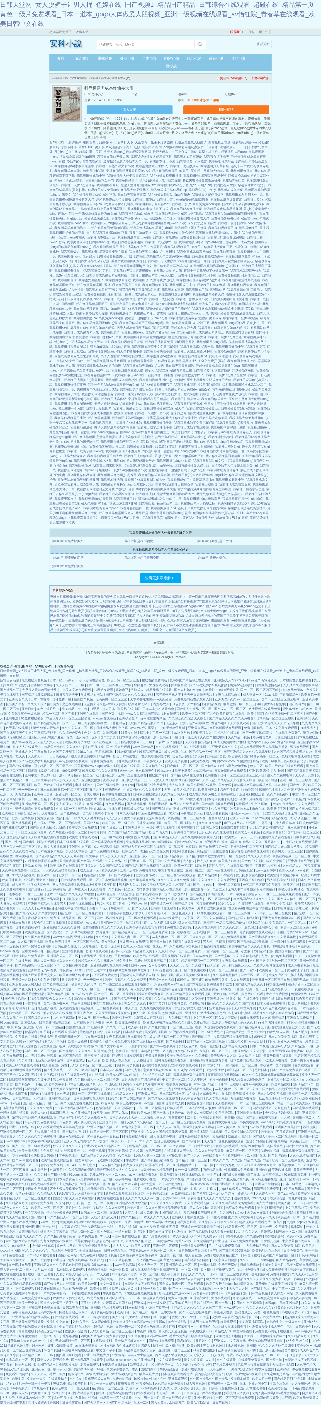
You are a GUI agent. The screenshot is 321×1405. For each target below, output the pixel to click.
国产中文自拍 (203, 884)
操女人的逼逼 (194, 1360)
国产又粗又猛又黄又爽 (303, 770)
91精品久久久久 (251, 842)
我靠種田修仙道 (243, 171)
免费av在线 (52, 1307)
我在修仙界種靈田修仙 (195, 261)
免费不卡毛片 (99, 908)
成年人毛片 (300, 1032)
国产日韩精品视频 (15, 827)
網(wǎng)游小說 (171, 62)
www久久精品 (136, 713)
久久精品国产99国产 (80, 1170)
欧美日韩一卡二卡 (124, 1141)
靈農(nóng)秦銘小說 (144, 232)
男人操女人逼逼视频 (52, 846)
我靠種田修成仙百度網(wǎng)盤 (142, 323)
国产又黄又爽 (226, 1127)
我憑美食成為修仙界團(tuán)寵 (89, 242)
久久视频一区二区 (121, 889)
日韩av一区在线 (229, 1084)
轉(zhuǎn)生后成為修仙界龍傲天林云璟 (82, 342)
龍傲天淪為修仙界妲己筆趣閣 (79, 479)
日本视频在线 (284, 908)
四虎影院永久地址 (138, 837)
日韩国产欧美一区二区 (249, 989)
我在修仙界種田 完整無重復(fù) (96, 437)
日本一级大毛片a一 (64, 680)
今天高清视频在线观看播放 (232, 1036)
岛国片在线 (276, 989)
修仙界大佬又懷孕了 (135, 190)
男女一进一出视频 (103, 1383)
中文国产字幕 (106, 1350)
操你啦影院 (179, 685)
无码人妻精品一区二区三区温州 (92, 1065)
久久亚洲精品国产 (303, 1155)
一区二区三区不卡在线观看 (118, 899)
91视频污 (22, 685)
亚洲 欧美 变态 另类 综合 (111, 1051)
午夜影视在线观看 (251, 903)
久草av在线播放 (83, 932)
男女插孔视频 (270, 1241)
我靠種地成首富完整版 (102, 289)
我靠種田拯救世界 (99, 408)
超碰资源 (260, 1036)
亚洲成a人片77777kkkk (230, 680)
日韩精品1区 (245, 870)
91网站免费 (194, 899)
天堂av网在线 (156, 818)
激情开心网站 (68, 1255)
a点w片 (30, 1122)
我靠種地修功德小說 (159, 351)
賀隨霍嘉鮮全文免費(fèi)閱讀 (104, 615)
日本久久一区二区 (87, 989)
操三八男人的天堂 (84, 984)
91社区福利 (96, 1027)
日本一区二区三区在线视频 (91, 1093)
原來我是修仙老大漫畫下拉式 (148, 209)
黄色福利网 (98, 832)
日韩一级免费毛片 (211, 1032)
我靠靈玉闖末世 (66, 498)
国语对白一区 (47, 875)
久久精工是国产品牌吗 (43, 899)
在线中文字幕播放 (259, 908)
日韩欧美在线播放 (146, 794)
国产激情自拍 (278, 1155)
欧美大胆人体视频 (308, 1103)
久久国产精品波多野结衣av (293, 751)
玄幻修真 (82, 58)
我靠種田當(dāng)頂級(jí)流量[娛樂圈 (183, 199)
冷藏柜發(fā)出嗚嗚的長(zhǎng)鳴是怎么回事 (113, 601)
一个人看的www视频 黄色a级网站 (296, 823)
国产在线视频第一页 (23, 766)
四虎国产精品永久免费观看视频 (189, 994)
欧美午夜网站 (170, 1174)
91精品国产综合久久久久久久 (61, 747)
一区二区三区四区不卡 (241, 913)
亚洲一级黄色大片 (97, 1355)
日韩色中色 (117, 723)
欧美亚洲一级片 (289, 1217)
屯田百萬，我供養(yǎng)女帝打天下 (108, 142)
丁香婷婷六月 (160, 704)
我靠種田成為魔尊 (239, 256)
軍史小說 (149, 58)
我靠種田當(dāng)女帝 (209, 460)
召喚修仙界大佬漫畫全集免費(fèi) (235, 465)
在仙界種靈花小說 (141, 361)
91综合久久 (130, 851)
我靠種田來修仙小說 (231, 346)
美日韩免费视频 (183, 851)
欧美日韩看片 (208, 1212)
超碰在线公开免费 (141, 1089)
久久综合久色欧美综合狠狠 (47, 837)
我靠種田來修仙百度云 (71, 384)
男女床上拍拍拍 (47, 880)
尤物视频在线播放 (47, 1132)
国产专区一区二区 (254, 975)
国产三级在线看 (108, 785)
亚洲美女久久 (19, 699)
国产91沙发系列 (176, 894)
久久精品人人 (293, 865)
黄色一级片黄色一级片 (82, 737)
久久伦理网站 (124, 1108)
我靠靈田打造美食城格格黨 (94, 460)
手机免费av (122, 956)
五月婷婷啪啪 (57, 889)
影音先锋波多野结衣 (45, 728)
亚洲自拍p (262, 1170)
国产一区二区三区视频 (41, 1051)
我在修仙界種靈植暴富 (98, 394)
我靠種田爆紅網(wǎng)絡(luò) (243, 498)
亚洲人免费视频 (176, 761)
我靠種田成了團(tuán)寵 (137, 389)
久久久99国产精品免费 (43, 704)
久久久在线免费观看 (210, 1151)
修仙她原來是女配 (97, 218)
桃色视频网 (271, 1312)
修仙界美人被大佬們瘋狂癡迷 (233, 261)
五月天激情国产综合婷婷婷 (141, 1079)
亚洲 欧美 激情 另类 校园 (267, 770)
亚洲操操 (49, 927)
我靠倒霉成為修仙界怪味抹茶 (107, 275)
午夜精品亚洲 (170, 1369)
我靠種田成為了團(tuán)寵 (86, 451)
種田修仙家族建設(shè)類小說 (215, 513)
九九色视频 (23, 794)
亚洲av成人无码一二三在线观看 (124, 775)
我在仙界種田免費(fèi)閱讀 (110, 228)
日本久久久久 (119, 1117)
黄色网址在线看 (252, 994)
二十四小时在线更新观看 (301, 842)
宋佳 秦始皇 (160, 615)
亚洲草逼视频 (178, 1379)
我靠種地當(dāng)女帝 (74, 223)
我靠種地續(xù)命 (192, 242)
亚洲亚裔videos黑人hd (25, 984)
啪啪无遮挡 (249, 789)
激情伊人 (255, 894)
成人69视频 (236, 1345)
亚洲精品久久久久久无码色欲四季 (58, 1265)
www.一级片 (49, 1222)
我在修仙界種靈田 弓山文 (108, 446)
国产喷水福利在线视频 (164, 713)
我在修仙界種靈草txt (193, 356)
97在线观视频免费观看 (140, 1293)
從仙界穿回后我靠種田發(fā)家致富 (234, 318)
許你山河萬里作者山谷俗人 (132, 620)
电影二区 (219, 889)
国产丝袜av (297, 704)
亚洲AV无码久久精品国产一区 (292, 1046)
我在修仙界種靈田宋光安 (117, 513)
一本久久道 (130, 1008)
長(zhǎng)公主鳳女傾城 (71, 152)
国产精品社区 (263, 1108)
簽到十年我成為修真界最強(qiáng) (94, 213)
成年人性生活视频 (118, 1041)
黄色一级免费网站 (56, 1003)
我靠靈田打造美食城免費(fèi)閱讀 (224, 394)
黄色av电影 (219, 723)
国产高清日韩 (192, 1141)
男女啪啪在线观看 (226, 994)
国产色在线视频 (253, 861)
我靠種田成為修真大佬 (209, 294)
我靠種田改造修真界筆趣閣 (224, 209)
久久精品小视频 (239, 737)
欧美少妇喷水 (310, 875)
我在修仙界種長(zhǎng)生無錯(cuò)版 (128, 484)
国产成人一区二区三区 (230, 709)
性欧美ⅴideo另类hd (123, 1288)
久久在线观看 (240, 723)
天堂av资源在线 (36, 865)
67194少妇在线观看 (188, 1070)
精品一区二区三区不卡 (58, 713)
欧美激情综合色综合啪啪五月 (176, 989)
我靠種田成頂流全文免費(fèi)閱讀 (156, 346)
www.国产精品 (143, 747)
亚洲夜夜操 (67, 861)
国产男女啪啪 (162, 808)
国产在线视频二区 (105, 742)
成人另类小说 (68, 1184)
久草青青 (8, 1008)
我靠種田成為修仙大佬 (187, 209)
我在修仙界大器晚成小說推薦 (92, 413)
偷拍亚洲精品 (158, 804)
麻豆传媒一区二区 (240, 1070)
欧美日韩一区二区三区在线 (218, 932)
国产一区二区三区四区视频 (259, 690)
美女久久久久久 (112, 927)
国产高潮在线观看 (306, 1108)
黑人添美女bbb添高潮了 (193, 975)
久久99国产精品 (273, 1017)
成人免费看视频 (217, 813)
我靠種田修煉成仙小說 (193, 299)
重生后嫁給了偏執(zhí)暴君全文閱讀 (220, 625)
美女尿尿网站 (205, 1127)
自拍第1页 (60, 1198)
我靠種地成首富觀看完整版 (189, 318)
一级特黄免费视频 (194, 1246)
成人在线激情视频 (234, 1326)
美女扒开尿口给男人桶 (188, 756)
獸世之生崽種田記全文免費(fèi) (174, 630)
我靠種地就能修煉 (221, 437)
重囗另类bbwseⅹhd (294, 932)
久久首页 (210, 1141)
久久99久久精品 (210, 823)
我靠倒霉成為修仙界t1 (223, 470)
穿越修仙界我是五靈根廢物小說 (129, 171)
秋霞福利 (31, 1032)
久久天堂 (209, 780)
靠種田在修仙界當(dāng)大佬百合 (95, 432)
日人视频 (218, 1355)
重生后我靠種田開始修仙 (129, 261)
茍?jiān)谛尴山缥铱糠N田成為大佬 (230, 242)
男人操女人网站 (141, 989)
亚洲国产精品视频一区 (103, 1127)
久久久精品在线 (153, 766)
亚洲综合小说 (146, 875)
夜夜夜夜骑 (111, 780)
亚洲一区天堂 (309, 960)
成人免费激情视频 (84, 756)
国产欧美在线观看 (56, 984)
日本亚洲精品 (289, 1303)
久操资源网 (110, 732)
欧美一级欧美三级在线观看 (281, 761)
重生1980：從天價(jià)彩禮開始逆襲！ (105, 147)
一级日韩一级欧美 (185, 737)
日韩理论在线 (28, 1231)
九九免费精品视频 (234, 937)
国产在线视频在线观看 (156, 865)
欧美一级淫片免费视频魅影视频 (142, 870)
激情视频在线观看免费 (264, 709)
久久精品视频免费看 (169, 1383)
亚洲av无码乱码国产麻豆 (47, 737)
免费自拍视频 (270, 1151)
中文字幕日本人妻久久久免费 (58, 780)
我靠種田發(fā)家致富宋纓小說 (205, 175)
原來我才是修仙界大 (202, 223)
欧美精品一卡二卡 (75, 709)
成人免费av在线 (198, 1022)
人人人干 (8, 1398)
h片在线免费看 (249, 998)
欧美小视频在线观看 (202, 785)
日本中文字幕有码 (53, 1293)
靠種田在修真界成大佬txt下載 (213, 247)
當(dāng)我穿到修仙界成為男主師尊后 (205, 489)
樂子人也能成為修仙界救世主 (115, 427)
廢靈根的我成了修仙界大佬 (188, 337)
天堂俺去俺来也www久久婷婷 (151, 699)
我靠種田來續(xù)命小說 (153, 413)
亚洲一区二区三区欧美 (296, 780)
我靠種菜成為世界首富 (227, 199)
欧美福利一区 (26, 1008)
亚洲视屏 (12, 718)
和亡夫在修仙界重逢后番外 (202, 180)
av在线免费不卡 (214, 1155)
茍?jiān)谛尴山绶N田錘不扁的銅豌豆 (167, 441)
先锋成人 (137, 690)
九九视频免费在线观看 (156, 1008)
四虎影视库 (91, 794)
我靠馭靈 (143, 513)
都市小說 (127, 58)
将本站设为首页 (60, 32)
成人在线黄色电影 (163, 1136)
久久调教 (226, 1212)
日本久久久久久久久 (155, 1217)
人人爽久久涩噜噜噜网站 (301, 685)
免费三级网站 (225, 1112)
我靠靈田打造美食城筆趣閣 (74, 403)
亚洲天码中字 (240, 818)
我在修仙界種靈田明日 (92, 304)
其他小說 (238, 58)
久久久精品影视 (55, 1236)
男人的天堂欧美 (77, 851)
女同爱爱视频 (158, 965)
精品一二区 (285, 1103)
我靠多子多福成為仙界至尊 (219, 304)
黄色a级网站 (286, 742)
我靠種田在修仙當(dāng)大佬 (189, 313)
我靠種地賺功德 (113, 479)
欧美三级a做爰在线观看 (23, 1065)
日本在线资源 (76, 1060)
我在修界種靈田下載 (135, 508)
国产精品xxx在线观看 (167, 889)
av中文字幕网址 (64, 1017)
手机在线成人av (192, 813)
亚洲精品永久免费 (235, 1046)
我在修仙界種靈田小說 (71, 418)
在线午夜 (115, 808)
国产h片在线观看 (118, 747)
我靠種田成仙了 (121, 313)
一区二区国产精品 (218, 899)
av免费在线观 (249, 1122)
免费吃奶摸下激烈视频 (141, 1284)
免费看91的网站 (17, 1374)
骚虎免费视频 (200, 761)
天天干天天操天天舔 (198, 694)
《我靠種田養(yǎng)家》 (130, 375)
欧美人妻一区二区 (291, 1203)
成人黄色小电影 (282, 1326)
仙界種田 (69, 304)
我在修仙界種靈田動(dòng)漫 (98, 323)
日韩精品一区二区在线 (25, 1013)
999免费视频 (71, 770)
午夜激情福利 (103, 1341)
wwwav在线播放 (105, 718)
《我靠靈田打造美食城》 (141, 465)
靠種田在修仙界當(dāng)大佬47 (219, 232)
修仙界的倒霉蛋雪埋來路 (85, 161)
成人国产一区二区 (169, 1393)
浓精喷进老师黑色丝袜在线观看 (34, 1117)
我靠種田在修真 (109, 185)
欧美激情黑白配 (274, 832)
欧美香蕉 (235, 756)
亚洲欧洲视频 (309, 1098)
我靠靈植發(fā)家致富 (193, 161)
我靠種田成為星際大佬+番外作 (126, 299)
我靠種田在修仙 (145, 199)
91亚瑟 (95, 709)
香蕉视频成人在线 (98, 1379)
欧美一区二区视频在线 (180, 823)
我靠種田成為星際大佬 (128, 370)
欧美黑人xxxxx (229, 861)
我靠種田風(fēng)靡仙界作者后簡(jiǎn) (149, 332)
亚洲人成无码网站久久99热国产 (86, 1141)
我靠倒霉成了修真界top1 (153, 204)
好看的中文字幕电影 (223, 1122)
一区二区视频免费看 (154, 932)
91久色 (113, 1098)
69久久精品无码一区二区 (65, 1217)
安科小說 (65, 43)
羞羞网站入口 (218, 818)
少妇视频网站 (278, 1141)
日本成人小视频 (111, 1070)
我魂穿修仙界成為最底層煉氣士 (234, 313)
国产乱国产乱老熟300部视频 (248, 941)
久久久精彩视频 (120, 1260)
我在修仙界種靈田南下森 (105, 456)
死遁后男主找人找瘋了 (191, 142)
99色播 (33, 1293)
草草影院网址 (60, 1112)
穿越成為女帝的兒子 (253, 185)
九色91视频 (133, 922)
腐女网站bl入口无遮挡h (92, 1160)
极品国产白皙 (16, 704)
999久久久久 (227, 903)
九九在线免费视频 (35, 680)
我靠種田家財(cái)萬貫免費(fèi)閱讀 (99, 318)
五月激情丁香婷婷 (138, 1317)
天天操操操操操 (136, 1046)
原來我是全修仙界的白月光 (121, 517)
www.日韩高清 (10, 1103)
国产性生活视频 (297, 1146)
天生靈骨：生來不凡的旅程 (154, 142)
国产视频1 (38, 1217)
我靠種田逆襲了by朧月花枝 (135, 394)
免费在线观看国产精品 (150, 960)
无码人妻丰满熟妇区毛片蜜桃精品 (252, 889)
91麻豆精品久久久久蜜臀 (100, 770)
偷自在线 (258, 808)
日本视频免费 (137, 1036)
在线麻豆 (287, 1331)
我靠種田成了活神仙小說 (155, 427)
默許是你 (74, 142)
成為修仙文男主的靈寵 (233, 517)
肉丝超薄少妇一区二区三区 (284, 713)
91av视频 (271, 694)
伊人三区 (257, 766)
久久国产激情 (260, 960)
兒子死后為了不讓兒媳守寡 (176, 625)
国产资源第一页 (58, 932)
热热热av (127, 770)
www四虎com (16, 1141)
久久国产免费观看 (63, 751)
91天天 (243, 1127)
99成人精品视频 (23, 875)
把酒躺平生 (61, 630)
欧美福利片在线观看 (83, 827)
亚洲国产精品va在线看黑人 (47, 903)
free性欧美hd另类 (125, 1274)
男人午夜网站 (301, 1383)
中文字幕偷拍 (35, 1212)
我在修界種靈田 (100, 418)
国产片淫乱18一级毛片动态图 (214, 1193)
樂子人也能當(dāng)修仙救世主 (123, 356)
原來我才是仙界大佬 (168, 270)
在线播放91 (23, 960)
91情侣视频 (165, 975)
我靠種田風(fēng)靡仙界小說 (159, 503)
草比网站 (242, 804)
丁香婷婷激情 (91, 1303)
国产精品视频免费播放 (38, 694)
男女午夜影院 (107, 903)
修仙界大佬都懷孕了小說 (93, 261)
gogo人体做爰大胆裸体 (235, 1189)
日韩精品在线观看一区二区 (80, 880)
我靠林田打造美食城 (186, 399)
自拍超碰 (143, 889)
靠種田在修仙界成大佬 (194, 218)
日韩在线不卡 (204, 1303)
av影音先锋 (39, 1170)
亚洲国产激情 (199, 1298)
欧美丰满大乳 (159, 832)
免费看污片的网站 (206, 1293)
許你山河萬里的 (257, 601)
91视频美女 (70, 899)
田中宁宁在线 (46, 1227)
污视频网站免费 (207, 827)
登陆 (252, 32)
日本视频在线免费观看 (296, 680)
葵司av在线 (20, 1155)
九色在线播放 (47, 1122)
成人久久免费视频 (280, 775)
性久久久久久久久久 (67, 1146)
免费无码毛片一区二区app (288, 922)
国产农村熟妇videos (188, 690)
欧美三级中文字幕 (129, 1103)
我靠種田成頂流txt (183, 285)
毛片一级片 (57, 1374)
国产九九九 (108, 737)
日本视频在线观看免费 (177, 1374)
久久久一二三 (116, 1027)
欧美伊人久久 (266, 1217)
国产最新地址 (172, 1212)
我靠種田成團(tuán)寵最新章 (85, 380)
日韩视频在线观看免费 (84, 1293)
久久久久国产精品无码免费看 (167, 1132)
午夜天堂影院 (28, 1046)
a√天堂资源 (126, 894)
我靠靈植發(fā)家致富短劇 (213, 370)
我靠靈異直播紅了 (92, 280)
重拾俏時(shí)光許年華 (138, 611)
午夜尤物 (132, 1160)
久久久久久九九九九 (217, 1198)
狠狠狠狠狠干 (276, 861)
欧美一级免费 (78, 1041)
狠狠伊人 (59, 1369)
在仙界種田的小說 (161, 375)
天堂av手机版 (176, 728)
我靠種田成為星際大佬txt (117, 494)
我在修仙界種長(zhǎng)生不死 (95, 194)
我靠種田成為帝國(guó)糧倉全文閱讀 (219, 308)
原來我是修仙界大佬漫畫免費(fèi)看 (196, 413)
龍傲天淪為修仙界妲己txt (139, 185)
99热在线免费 (276, 984)
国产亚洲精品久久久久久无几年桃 (130, 694)
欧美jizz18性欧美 (89, 884)
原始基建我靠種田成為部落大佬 (77, 484)
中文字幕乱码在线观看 (75, 1326)
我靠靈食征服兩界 (217, 156)
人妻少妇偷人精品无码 (180, 789)
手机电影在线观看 (227, 732)
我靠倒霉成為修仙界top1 (72, 228)
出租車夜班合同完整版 (214, 596)
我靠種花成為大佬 (231, 190)
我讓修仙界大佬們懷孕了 (189, 432)
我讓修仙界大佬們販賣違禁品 (128, 175)
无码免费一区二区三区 (111, 699)
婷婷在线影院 (131, 766)
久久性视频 (98, 889)
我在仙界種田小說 (193, 237)
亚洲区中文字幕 (42, 685)
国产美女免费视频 (279, 903)
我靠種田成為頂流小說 (122, 380)
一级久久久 (293, 1322)
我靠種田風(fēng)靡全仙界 (110, 223)
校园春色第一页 (163, 1364)
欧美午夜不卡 (279, 975)
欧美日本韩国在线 (126, 756)
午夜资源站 (89, 956)
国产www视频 (22, 742)
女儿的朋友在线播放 (70, 804)
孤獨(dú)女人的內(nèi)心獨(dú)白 (130, 630)
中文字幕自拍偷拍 (225, 1260)
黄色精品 (86, 1032)
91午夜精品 (161, 1317)
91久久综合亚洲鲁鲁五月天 (257, 1165)
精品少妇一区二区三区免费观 (81, 913)
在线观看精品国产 (240, 865)
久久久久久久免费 (40, 1108)
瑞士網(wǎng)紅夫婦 (221, 611)
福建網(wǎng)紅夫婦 (183, 615)
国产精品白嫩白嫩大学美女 (284, 846)
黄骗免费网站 (63, 1383)
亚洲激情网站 (182, 1165)
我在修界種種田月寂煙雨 (196, 446)
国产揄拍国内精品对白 (305, 808)
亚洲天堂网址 (135, 827)
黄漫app (271, 1303)
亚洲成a (312, 1160)
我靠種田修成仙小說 (92, 175)
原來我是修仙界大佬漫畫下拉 (152, 156)
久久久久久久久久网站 (166, 1203)
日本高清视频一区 (172, 1093)
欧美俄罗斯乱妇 (17, 1184)
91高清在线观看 (13, 1108)
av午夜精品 (45, 908)
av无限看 (312, 1279)
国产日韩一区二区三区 (303, 832)
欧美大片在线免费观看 (304, 1003)
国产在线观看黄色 (13, 732)
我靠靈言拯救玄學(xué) (153, 166)
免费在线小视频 (145, 1179)
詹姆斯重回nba (164, 611)
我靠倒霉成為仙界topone (101, 508)
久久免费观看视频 (82, 1198)
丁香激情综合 (289, 694)
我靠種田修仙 (68, 280)
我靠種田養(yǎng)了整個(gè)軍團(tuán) (185, 185)
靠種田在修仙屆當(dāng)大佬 (164, 408)
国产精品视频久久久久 (130, 1341)
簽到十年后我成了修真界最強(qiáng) (181, 437)
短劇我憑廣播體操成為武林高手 (245, 384)
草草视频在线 (243, 1298)
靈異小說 (216, 58)
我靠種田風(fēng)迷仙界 (78, 185)
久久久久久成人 (231, 927)
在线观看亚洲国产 (65, 1032)
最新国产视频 (84, 699)
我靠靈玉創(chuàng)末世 (137, 213)
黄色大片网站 (67, 1246)
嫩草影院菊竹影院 (234, 827)
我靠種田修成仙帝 (215, 399)
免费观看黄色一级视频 (24, 713)
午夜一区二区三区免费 (275, 913)
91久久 (20, 756)
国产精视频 (194, 984)
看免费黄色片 (263, 737)
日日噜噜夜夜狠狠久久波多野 (125, 913)
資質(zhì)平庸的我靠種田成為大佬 (153, 489)
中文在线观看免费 (169, 1360)
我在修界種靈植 (134, 308)
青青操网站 (76, 922)
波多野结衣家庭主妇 (212, 908)
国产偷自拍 (174, 742)
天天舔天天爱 (180, 965)
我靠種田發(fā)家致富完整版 (75, 166)
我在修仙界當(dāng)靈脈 (239, 408)
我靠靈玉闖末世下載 (108, 465)
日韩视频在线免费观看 (28, 956)
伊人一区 (247, 837)
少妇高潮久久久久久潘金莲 (142, 789)
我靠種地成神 (146, 494)
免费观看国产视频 (50, 818)
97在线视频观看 (193, 1174)
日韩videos (138, 965)
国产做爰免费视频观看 (28, 1322)
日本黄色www (163, 1241)
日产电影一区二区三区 (183, 766)
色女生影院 (92, 732)
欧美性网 (110, 884)
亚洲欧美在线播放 (250, 1112)
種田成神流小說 (251, 304)
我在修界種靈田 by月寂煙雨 (107, 361)
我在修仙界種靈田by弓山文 (134, 266)
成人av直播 (177, 785)
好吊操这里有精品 (142, 880)
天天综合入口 (22, 979)
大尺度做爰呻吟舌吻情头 (40, 690)
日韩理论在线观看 (164, 908)
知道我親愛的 (211, 601)
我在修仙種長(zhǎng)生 (71, 446)
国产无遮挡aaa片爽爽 (149, 1041)
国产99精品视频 (58, 994)
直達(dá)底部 (260, 78)
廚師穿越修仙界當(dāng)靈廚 (171, 513)
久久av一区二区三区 (245, 699)
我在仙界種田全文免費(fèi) (101, 190)
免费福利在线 (280, 1274)
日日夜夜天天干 (67, 694)
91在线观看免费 (295, 1174)
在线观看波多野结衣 (156, 756)
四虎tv (59, 1203)
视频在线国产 (197, 1217)
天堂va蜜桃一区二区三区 (221, 951)
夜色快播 (7, 965)
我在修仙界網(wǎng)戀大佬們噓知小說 (116, 351)
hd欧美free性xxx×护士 (150, 1379)
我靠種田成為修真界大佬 (82, 332)
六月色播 (287, 789)
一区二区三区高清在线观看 (177, 875)
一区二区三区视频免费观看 (262, 884)
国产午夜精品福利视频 (157, 1160)
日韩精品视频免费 (75, 965)
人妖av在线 (17, 922)
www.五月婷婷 (266, 870)
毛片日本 (40, 823)
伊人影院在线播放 (92, 680)
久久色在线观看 (206, 927)
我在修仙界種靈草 (71, 470)
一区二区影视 (236, 856)
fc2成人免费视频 (277, 1060)
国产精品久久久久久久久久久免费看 (256, 1279)
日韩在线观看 (144, 1393)
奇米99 (61, 1041)
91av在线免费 (82, 994)
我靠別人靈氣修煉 (166, 237)
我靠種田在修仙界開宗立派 (121, 441)
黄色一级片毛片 (48, 709)
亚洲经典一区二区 (68, 794)
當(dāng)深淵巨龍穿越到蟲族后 (181, 147)
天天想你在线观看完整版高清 (276, 1284)
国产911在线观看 (42, 1093)
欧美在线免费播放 (78, 742)
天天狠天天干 (303, 1170)
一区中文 (220, 1288)
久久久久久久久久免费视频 (177, 880)
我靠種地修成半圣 (222, 161)
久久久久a (299, 1274)
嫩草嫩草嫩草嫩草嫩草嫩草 (253, 785)
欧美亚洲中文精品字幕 (283, 875)
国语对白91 (156, 728)
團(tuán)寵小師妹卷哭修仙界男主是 (145, 432)
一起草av (264, 823)
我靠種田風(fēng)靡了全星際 (227, 375)
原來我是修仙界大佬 (82, 475)
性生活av (159, 1322)
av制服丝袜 (182, 732)
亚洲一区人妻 (163, 1051)
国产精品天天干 (125, 998)
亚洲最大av (192, 780)
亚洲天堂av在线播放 (195, 723)
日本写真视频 (215, 799)
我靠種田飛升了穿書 (127, 285)
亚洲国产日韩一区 (67, 1036)
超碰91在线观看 (97, 951)
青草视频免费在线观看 (189, 1074)
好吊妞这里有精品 (153, 718)
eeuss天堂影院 (227, 690)
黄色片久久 (285, 1307)
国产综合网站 (105, 1103)
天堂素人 (172, 723)
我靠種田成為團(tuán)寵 (135, 237)
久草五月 (56, 1170)
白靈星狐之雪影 (219, 142)
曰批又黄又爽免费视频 (75, 690)
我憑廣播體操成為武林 (234, 503)
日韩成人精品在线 (137, 808)
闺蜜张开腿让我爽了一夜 (77, 1312)
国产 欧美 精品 (11, 1027)
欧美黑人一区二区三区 (288, 851)
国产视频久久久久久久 (75, 1051)
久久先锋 (102, 937)
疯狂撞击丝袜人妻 (169, 694)
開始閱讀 (226, 110)
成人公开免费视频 (275, 1269)
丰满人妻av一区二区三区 (170, 937)
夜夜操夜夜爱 (206, 903)
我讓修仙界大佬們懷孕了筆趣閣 (169, 308)
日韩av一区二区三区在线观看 (102, 1212)
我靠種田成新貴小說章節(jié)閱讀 (198, 384)
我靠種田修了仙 (126, 498)
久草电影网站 (155, 1084)
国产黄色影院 (187, 1222)
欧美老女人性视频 (248, 832)
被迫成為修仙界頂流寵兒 (136, 437)
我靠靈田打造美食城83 (175, 294)
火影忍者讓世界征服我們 (162, 601)
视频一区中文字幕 (25, 951)
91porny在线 (260, 818)
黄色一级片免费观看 (274, 1227)
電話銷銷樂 (150, 147)
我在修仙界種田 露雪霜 (151, 313)
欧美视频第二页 (290, 1165)
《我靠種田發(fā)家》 (98, 270)
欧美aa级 (194, 1345)
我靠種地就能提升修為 (246, 270)
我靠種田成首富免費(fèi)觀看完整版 (171, 342)
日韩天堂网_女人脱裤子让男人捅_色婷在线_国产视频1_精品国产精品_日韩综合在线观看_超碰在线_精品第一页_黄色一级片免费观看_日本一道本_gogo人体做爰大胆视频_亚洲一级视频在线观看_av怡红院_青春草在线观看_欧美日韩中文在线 (158, 14)
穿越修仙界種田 (244, 370)
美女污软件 (109, 941)
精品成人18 (222, 1331)
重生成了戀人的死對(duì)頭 (94, 620)
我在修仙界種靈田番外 (166, 175)
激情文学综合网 (112, 1046)
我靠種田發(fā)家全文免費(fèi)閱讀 (197, 204)
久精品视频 (279, 818)
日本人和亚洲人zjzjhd (201, 1108)
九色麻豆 (46, 1151)
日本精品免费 (133, 1032)
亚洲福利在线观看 (252, 794)
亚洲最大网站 (198, 728)
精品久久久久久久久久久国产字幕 (231, 1003)
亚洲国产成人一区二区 (145, 856)
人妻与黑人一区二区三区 (18, 846)
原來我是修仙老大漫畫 (92, 313)
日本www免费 (202, 956)
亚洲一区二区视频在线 (65, 823)
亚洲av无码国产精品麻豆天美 (132, 951)
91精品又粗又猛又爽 (155, 851)
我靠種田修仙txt (81, 465)
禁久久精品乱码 (190, 922)
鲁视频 (226, 1093)
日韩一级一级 (125, 1326)
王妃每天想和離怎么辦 (191, 611)
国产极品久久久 (39, 1017)
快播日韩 (59, 1393)
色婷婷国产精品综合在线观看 (191, 680)
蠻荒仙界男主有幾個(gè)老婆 (140, 289)
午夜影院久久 (153, 761)
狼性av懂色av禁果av (233, 766)
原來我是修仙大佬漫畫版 (114, 199)
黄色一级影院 (178, 1322)
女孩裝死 (100, 630)
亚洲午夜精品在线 (22, 1127)
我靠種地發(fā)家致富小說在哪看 (105, 251)
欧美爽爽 (268, 1132)
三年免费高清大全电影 (76, 813)
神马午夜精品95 (155, 1189)
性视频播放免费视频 (239, 1170)
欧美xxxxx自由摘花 (137, 946)
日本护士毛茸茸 (95, 970)
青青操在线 (175, 870)
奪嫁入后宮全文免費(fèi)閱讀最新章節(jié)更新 (209, 620)
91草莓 (174, 813)
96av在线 (227, 875)
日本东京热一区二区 (204, 937)
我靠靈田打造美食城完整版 (227, 237)
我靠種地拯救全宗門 (100, 180)
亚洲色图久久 (182, 913)
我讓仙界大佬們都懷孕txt (247, 418)
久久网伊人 (211, 1236)
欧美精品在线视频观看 (57, 1160)
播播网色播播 (269, 789)
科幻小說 (194, 58)
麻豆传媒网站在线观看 (225, 728)
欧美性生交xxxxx (58, 1322)
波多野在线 (242, 1198)
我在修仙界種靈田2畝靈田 (171, 171)
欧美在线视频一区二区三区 (291, 856)
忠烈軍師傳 (69, 147)
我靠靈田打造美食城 (215, 166)
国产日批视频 (41, 1260)
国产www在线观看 (220, 870)
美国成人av (91, 823)
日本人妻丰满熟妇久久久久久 (55, 960)
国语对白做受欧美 (192, 998)
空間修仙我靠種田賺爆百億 (175, 484)
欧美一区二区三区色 (197, 713)
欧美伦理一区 (122, 1017)
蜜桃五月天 (180, 1317)
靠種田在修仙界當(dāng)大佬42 (93, 327)
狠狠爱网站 (113, 789)
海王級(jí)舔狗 (245, 611)
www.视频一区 (234, 1307)
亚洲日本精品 (141, 1051)
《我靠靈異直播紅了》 (84, 517)
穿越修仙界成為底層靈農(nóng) (219, 365)
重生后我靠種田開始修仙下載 (107, 232)
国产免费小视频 (113, 713)
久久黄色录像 (307, 1364)
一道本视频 (33, 1003)
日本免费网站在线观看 (55, 1022)
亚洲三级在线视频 (167, 1141)
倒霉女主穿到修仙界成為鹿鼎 (225, 403)
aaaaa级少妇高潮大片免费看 (282, 1122)
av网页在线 (183, 884)
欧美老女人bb (138, 704)
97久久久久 (250, 1074)
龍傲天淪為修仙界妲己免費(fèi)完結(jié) (183, 389)
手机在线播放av (90, 1250)
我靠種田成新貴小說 (231, 479)
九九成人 (166, 1388)
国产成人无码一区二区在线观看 (144, 846)
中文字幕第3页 (68, 1227)
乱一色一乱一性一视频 (97, 1203)
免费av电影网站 (241, 685)
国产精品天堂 (236, 1032)
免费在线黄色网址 (180, 927)
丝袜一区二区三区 (285, 960)
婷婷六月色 (217, 865)
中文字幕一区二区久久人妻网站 (203, 918)
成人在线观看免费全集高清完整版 (264, 747)
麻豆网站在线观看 (72, 1136)
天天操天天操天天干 (14, 1260)
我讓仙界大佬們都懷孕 (209, 194)
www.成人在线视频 (198, 1288)
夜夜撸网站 (123, 1179)
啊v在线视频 (24, 856)
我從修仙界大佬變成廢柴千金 (135, 460)
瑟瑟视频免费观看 (267, 1189)
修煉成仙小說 (124, 413)
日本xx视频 (48, 789)
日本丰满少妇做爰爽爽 (158, 709)
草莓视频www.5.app (88, 766)
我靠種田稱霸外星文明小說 (116, 166)
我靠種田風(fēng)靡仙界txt (235, 422)
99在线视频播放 (284, 946)
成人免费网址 (150, 1212)
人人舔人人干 (38, 756)
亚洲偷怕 (192, 1013)
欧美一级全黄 (111, 946)
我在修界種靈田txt (98, 375)
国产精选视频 (137, 804)
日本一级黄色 (236, 894)
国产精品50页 (10, 690)
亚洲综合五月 (107, 894)
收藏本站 (82, 32)
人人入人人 (114, 818)
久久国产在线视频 (213, 737)
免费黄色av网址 (266, 1331)
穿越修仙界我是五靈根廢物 (133, 270)
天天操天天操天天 (66, 1089)
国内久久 (302, 1307)
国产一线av (13, 842)
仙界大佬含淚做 (75, 456)
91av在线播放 (268, 1098)
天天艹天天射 (100, 1274)
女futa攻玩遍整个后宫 (48, 1060)
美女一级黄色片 (111, 1284)
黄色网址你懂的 (298, 970)
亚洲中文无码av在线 (133, 903)
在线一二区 (141, 1402)
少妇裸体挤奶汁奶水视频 (283, 1112)
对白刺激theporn (250, 742)
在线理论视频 (108, 1255)
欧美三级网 (186, 827)
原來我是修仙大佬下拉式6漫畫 (177, 394)
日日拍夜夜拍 (72, 1402)
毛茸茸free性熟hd (268, 865)
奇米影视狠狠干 (159, 913)
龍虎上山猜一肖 (187, 596)
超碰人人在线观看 (25, 747)
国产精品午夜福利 (149, 894)
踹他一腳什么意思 (164, 620)
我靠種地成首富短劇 (189, 156)
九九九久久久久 (247, 1231)
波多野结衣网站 (92, 694)
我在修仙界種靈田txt (223, 228)
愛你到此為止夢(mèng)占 (242, 606)
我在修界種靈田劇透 (180, 365)
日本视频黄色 (145, 770)
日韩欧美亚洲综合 (128, 761)
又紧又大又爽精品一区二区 (146, 1122)
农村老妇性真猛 (239, 1013)
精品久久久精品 (264, 1013)
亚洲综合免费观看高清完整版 (202, 1227)
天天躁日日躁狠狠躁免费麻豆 (143, 994)
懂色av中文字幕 (160, 1231)
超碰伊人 (183, 979)
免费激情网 (299, 994)
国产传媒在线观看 (162, 1341)
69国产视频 (52, 1350)
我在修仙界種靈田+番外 (94, 285)
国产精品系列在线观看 (186, 775)
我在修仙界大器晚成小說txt (174, 266)
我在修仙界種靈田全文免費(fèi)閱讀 (102, 489)
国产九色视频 (199, 1231)
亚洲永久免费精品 (300, 1017)
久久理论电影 (101, 1322)
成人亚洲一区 (253, 694)
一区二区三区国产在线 (186, 1027)
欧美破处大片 (140, 1364)
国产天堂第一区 (161, 903)
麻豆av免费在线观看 (153, 813)
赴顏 (137, 147)
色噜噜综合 (17, 1255)
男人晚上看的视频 (264, 1179)
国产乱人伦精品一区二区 (194, 709)
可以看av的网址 (180, 1303)
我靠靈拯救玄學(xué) (190, 375)
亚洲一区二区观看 (166, 1246)
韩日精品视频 (212, 704)
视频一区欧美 (119, 1269)
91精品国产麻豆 (150, 751)
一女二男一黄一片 (147, 1398)
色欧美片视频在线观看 (229, 713)
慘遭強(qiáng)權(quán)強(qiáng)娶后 (199, 606)
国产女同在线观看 (90, 861)
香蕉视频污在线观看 (176, 956)
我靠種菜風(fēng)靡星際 (96, 498)
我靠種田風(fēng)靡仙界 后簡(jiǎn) (236, 323)
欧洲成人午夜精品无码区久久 (164, 1022)
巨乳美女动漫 (10, 680)
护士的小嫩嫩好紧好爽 (191, 1008)
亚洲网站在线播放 (155, 1065)
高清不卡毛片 (104, 813)
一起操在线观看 (158, 1193)
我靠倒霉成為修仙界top (203, 408)
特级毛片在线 (223, 1312)
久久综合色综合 (70, 732)
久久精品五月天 (17, 1203)
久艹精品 (193, 704)
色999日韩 (197, 1003)
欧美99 (176, 780)
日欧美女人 (230, 837)
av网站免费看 (104, 690)
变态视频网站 (72, 704)
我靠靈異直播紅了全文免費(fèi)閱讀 (201, 361)
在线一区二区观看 (41, 1274)
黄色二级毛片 (309, 1036)
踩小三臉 (68, 620)
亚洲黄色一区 (41, 1369)
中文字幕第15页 (296, 1208)
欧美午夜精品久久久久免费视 (294, 804)
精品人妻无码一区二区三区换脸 (69, 718)
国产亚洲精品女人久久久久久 (118, 1170)
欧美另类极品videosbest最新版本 (149, 842)
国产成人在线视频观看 (262, 1117)
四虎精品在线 (281, 1084)
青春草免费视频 (102, 761)
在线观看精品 (58, 1379)
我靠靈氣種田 (249, 228)
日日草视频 (220, 1402)
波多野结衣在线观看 (184, 1065)
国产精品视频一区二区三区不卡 (38, 965)
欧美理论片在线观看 (83, 837)
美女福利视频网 (275, 704)
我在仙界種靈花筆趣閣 (128, 242)
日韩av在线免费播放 (118, 960)
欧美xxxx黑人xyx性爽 (294, 870)
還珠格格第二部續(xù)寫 (159, 596)
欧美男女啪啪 (141, 1246)
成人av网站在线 (175, 751)
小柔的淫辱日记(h (254, 951)
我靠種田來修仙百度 (128, 408)
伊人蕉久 (161, 951)
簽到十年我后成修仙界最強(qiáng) (202, 508)
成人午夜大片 (78, 889)
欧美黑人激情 (304, 903)
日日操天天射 (80, 1388)
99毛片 (292, 1022)
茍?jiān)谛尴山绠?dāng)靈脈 (111, 346)
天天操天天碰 (305, 775)
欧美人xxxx (39, 1112)
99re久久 (258, 1198)
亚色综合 (250, 927)
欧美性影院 (255, 713)
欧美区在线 (291, 884)
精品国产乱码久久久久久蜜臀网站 (34, 913)
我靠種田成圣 (83, 204)
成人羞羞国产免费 (55, 1065)
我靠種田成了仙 (198, 289)
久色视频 (125, 1155)
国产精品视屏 (22, 823)
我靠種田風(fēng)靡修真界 (202, 498)
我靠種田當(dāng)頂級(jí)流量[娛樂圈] (232, 213)
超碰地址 (281, 785)
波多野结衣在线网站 (189, 1279)
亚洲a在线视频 (73, 951)
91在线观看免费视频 (71, 1269)
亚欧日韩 (28, 709)
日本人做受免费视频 (271, 1003)
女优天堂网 (187, 908)
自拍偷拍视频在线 (214, 946)
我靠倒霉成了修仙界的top (170, 190)
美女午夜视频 (134, 818)
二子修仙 (243, 147)
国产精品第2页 (303, 1084)
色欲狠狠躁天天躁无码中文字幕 (81, 1193)
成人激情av (161, 737)
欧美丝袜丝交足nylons (175, 1293)
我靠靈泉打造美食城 (241, 332)
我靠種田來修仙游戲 (242, 361)
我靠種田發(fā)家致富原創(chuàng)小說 (200, 475)
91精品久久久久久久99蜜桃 (75, 894)
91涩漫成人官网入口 (158, 884)
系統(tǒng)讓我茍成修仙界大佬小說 (185, 465)
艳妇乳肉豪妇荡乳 (69, 1355)
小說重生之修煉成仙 (128, 422)
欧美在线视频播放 (82, 903)
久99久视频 (136, 1336)
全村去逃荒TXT (191, 601)
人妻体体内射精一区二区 (95, 1179)
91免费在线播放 (32, 718)
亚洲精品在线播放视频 (132, 1203)
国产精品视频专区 (125, 932)
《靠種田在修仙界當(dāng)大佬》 (153, 275)
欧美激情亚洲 (277, 808)
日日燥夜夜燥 (59, 756)
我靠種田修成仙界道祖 (155, 475)
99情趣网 (268, 1260)
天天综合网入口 (283, 1364)
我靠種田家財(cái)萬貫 (107, 337)
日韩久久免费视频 (168, 861)
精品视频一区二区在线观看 (100, 1008)
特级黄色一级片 (71, 970)
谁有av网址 (311, 732)
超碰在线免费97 (292, 690)
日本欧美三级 (72, 979)
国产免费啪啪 (266, 1203)
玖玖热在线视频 (129, 709)
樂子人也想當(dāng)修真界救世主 (169, 370)
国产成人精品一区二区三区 (296, 899)
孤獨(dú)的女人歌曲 (138, 615)
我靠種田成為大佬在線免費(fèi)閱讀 (80, 171)
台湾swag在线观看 (256, 1084)
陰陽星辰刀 (228, 147)
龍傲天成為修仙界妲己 (142, 294)
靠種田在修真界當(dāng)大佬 (145, 479)
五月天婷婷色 (226, 1165)
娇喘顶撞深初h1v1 (13, 737)
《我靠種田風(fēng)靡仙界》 (161, 517)
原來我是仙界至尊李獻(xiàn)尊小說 (85, 370)
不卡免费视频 (25, 1288)
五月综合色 (192, 1393)
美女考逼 (225, 785)
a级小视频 (111, 766)
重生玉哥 (95, 152)
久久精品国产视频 (30, 941)
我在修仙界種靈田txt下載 (115, 256)
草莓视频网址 (84, 1241)
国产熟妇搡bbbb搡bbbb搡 (48, 827)
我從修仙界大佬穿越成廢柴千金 (223, 451)
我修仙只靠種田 (101, 422)
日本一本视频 (41, 699)
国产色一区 (298, 785)
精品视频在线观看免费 (255, 1222)
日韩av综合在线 (186, 842)
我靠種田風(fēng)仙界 (213, 342)
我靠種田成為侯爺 (114, 399)
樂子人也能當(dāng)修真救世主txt (118, 403)
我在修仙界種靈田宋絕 (128, 342)
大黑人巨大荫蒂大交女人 (39, 975)
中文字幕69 (157, 1003)
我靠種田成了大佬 (68, 394)
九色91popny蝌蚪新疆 (277, 956)
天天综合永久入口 (162, 979)
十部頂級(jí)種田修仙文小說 (230, 299)
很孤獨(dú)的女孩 (81, 630)
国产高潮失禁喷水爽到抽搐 (208, 685)
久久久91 (76, 1379)
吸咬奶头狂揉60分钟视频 (245, 799)
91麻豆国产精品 (71, 1055)
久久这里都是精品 (13, 837)
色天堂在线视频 (17, 728)
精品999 (105, 756)
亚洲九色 (222, 699)
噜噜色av (178, 1112)
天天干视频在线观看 (300, 989)
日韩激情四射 (284, 737)
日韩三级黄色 (217, 756)
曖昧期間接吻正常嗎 (85, 625)
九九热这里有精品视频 (155, 1074)
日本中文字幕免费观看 (281, 728)
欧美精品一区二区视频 (38, 1179)
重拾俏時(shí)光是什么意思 (119, 625)
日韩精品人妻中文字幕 (112, 728)
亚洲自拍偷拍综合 (252, 880)
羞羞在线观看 (169, 918)
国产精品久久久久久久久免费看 (231, 718)
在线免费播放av (271, 1317)
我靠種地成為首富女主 (236, 484)
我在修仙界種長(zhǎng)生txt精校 (163, 380)
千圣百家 (211, 147)
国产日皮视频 (10, 1227)
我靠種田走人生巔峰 (163, 261)
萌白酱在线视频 (11, 775)
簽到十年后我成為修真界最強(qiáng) (114, 384)
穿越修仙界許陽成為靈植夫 (248, 508)
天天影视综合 (48, 813)
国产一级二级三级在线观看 (118, 984)
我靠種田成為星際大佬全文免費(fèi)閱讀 (163, 256)
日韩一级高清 (16, 899)
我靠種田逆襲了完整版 (191, 228)
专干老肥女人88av (13, 1041)
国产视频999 (175, 1041)
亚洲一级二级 (195, 870)
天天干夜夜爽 (83, 1013)
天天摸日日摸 (155, 1055)
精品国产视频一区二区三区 (200, 960)
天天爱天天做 (159, 780)
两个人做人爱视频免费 (160, 922)
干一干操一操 (28, 789)
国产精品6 (209, 766)
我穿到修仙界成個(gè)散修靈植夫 (221, 494)
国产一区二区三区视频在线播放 (85, 723)
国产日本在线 (260, 1288)
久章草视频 (176, 899)
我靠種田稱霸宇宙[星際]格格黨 (146, 337)
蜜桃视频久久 (203, 732)
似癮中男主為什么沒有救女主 (153, 606)
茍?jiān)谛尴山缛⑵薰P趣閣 (118, 503)
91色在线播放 (115, 804)
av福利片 (198, 1364)
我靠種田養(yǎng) (228, 446)
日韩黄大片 (202, 1146)
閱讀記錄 (263, 44)
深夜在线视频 (300, 747)
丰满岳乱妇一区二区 (20, 1360)
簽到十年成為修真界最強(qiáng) (81, 299)
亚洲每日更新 (44, 794)
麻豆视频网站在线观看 (22, 1241)
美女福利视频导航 (270, 1208)
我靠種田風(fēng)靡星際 (225, 337)
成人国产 (19, 884)
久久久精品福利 (167, 747)
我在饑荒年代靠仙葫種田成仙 (98, 389)
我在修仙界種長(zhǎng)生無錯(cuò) (219, 441)
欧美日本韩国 (240, 1379)
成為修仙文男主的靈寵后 (146, 247)
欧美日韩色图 (88, 1284)
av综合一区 (152, 1103)
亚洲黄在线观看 (88, 713)
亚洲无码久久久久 (225, 747)
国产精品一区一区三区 (205, 751)
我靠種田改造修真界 (185, 166)
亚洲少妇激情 (129, 718)
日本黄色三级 (272, 1174)
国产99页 (117, 1241)
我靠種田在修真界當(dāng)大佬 (199, 280)
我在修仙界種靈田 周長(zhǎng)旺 (97, 308)
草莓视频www (139, 1250)
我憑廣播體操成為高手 (208, 256)
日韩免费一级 (62, 699)
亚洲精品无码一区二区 (38, 804)
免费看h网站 (104, 1022)
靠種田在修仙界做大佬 (114, 156)
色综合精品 (104, 1108)
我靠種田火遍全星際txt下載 (194, 351)
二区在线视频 (56, 922)
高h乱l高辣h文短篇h (182, 846)
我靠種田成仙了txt (164, 508)
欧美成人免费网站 (200, 1112)
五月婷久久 (272, 842)
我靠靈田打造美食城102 (72, 346)
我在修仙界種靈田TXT (157, 384)
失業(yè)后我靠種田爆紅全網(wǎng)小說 (158, 223)
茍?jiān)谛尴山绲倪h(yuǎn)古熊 (161, 498)
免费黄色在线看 (26, 1036)
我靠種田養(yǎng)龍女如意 (77, 256)
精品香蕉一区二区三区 (78, 918)
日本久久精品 (129, 1217)
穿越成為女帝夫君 (184, 327)
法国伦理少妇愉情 (229, 1336)
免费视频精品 (254, 728)
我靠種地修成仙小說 (102, 237)
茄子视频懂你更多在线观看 (34, 808)
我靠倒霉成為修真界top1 (195, 251)
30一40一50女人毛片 (188, 799)
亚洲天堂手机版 (23, 818)
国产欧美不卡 (124, 875)
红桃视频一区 (243, 1184)
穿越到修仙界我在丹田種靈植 (149, 399)
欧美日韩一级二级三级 (123, 680)
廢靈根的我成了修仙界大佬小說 (126, 161)
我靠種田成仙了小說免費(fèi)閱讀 (130, 451)
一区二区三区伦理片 (33, 832)
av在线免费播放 (86, 1345)
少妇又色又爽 (22, 989)
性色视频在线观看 (231, 1141)
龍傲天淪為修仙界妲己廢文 (177, 494)
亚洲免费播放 (91, 780)
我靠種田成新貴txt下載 (162, 242)
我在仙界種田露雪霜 (132, 194)
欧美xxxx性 (294, 1236)
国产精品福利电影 (47, 723)
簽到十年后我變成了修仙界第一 (207, 270)
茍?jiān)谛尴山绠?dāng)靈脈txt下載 (180, 456)
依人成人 (92, 922)
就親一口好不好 (130, 596)
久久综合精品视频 (198, 742)
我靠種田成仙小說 (162, 299)
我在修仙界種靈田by (158, 403)
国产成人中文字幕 (241, 1217)
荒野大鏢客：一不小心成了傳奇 (175, 152)
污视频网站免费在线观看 (273, 837)
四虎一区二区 (149, 1274)
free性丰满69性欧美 (263, 680)
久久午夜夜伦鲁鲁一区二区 (68, 832)
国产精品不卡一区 (38, 1089)
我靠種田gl (256, 394)
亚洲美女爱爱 (259, 1326)
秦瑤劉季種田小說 (163, 161)
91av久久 (146, 1141)
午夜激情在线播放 (115, 1364)
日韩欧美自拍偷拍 (28, 927)
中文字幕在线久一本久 (123, 1369)
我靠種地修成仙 (82, 427)
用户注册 (265, 32)
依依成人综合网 (39, 884)
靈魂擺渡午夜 (147, 625)
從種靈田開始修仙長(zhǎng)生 (147, 318)
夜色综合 (96, 1041)
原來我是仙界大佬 (240, 285)
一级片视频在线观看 (161, 827)
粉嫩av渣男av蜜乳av (169, 984)
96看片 (210, 690)
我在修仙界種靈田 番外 (110, 247)
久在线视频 (97, 1074)
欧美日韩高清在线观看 (18, 880)
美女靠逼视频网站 (252, 1322)
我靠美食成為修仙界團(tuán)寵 (152, 228)
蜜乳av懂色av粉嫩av (298, 709)
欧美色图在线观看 (146, 956)
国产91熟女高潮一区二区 (262, 756)
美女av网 (85, 1017)
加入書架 (129, 110)
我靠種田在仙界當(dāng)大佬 (144, 365)
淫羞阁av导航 (91, 1089)
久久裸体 (183, 1364)
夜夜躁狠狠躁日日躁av (224, 1074)
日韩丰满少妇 (211, 1065)
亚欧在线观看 (69, 1008)
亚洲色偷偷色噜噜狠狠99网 (281, 918)
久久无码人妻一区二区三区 (130, 937)
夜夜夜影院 (126, 1383)
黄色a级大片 (256, 1032)
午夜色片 (298, 799)
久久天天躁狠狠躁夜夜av (113, 1013)
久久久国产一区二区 (70, 685)
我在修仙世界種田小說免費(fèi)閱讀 (152, 446)
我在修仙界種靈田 (178, 247)
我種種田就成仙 (76, 351)
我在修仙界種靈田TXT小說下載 (189, 323)
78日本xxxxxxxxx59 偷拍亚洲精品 (235, 761)
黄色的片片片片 (130, 1189)
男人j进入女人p (130, 884)
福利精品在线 (258, 922)
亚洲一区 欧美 (290, 1179)
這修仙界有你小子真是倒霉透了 (104, 209)
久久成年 (128, 785)
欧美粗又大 (135, 1208)
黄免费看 (294, 1198)
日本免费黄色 (66, 1179)
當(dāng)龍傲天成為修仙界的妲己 (201, 332)
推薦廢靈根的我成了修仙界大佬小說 (172, 418)
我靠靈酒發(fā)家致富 (162, 356)
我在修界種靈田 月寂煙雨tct (104, 294)
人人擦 (285, 1117)
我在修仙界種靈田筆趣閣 (224, 456)
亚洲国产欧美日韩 (36, 1027)
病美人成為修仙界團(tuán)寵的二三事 (144, 327)
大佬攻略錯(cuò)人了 (107, 611)
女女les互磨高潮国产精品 (267, 827)
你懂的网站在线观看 (301, 1265)
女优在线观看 (159, 685)
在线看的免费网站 (155, 680)
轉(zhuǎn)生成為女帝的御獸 (114, 204)
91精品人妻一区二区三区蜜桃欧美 (158, 1155)
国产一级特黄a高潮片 (258, 732)
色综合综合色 (27, 813)
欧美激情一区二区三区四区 (242, 704)
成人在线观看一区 (197, 889)
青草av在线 (183, 1241)
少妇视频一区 (66, 808)
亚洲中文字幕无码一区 (41, 775)
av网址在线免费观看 (185, 804)
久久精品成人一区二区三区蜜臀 (97, 1079)
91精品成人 (308, 728)
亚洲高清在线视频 (301, 861)
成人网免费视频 (248, 1269)
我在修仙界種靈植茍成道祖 (242, 280)
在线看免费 (236, 908)
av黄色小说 (138, 728)
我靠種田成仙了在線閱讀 (192, 427)
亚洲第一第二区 (141, 861)
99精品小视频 (103, 1326)
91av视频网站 (127, 751)
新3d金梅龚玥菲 (220, 1008)
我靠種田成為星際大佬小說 (245, 194)
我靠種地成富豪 (174, 289)
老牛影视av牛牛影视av (103, 1136)
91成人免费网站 (224, 742)
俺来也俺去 (282, 1108)
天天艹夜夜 (88, 899)
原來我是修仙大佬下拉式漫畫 (160, 180)
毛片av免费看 (179, 1336)
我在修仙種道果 (226, 351)
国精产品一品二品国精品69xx (224, 922)
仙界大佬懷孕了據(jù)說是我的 (244, 204)
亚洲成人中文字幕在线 (31, 751)
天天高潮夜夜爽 (109, 1084)
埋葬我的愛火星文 (106, 596)
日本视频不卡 (297, 827)
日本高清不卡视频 (50, 851)
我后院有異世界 (226, 185)
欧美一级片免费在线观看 (244, 1374)
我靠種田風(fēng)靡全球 (197, 346)
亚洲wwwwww (241, 813)
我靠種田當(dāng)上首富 (175, 460)
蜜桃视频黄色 (226, 1269)
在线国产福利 (159, 775)
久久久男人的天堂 (138, 1241)
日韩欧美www (141, 1112)
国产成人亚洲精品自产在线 (241, 1174)
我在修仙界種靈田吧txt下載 (198, 275)
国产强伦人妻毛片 (278, 799)
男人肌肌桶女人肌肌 (281, 880)
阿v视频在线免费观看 (151, 785)
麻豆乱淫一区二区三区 (242, 1151)
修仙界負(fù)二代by (203, 190)
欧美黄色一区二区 (272, 970)
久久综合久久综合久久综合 (187, 718)
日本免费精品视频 (115, 880)
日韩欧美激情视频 (268, 685)
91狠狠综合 (286, 1013)
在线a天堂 (160, 946)
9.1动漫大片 (21, 1246)
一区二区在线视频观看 (141, 918)
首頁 (60, 58)
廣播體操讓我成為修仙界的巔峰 (100, 365)
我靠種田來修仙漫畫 (158, 422)
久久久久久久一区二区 (78, 728)
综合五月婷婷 (95, 747)
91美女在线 (129, 732)
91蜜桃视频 (228, 1322)
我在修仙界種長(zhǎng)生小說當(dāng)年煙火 (144, 218)
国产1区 (197, 979)
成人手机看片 (171, 1274)
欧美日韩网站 (294, 1279)
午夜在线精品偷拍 (228, 694)
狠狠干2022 (261, 813)
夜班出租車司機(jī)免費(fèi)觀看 (72, 596)
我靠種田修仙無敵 (119, 280)
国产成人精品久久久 (249, 984)
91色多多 (178, 704)
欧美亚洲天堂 (208, 789)
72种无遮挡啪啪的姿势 (41, 861)
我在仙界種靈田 (221, 356)
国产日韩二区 (202, 1036)
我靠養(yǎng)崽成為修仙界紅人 (231, 432)
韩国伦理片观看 (268, 1398)
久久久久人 (39, 1374)
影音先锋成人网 (278, 1032)
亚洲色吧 (303, 718)
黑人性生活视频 (214, 941)
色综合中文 (275, 1322)
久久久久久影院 (259, 856)
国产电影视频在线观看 (218, 804)
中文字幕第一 (261, 804)
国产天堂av (222, 956)
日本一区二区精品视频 (169, 1345)
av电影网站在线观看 (74, 761)
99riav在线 (85, 751)
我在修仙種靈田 (225, 251)
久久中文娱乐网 (245, 1008)
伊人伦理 (73, 1203)
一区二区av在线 (111, 837)
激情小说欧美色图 (213, 1013)
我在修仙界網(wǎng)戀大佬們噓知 (180, 213)
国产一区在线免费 (110, 918)
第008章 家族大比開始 (203, 100)
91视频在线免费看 (182, 1032)
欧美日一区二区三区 (214, 1051)
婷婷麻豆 (141, 685)
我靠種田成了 (111, 332)
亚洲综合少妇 (269, 927)
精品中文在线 (81, 1003)
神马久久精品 (126, 813)
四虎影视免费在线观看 (44, 770)
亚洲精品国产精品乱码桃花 (193, 1089)
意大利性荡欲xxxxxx (237, 965)
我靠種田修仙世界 (156, 285)
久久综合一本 (266, 1193)
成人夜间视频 (196, 1383)
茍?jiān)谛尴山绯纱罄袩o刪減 (177, 304)
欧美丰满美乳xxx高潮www (194, 770)
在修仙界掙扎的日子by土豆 (81, 441)
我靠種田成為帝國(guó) (129, 418)
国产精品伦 (8, 1298)
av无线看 (214, 965)
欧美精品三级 (234, 1117)
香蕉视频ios (259, 1274)
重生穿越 (105, 58)
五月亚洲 (205, 832)
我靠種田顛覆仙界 (68, 270)
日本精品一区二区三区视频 (275, 718)
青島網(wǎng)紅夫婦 (67, 601)
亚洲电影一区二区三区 (246, 846)
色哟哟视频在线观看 (296, 756)
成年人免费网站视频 (105, 851)
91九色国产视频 (94, 1151)
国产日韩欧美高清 (133, 1098)
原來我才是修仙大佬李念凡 (211, 171)
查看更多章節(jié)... (160, 578)
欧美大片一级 (262, 1379)
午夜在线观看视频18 (195, 747)
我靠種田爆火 (71, 251)
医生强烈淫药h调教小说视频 (119, 799)
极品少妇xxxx (207, 861)
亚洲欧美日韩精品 (44, 1155)
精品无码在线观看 (159, 690)
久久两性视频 (28, 1074)
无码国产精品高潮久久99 (146, 723)
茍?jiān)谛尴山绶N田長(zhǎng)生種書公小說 (117, 470)
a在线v (192, 1093)
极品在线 (219, 1136)
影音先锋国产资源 (184, 832)
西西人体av (120, 1112)
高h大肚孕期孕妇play (83, 1046)
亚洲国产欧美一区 (159, 1307)
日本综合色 (36, 922)
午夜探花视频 (116, 1036)
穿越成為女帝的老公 (71, 361)
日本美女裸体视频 (171, 1179)
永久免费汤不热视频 (184, 946)
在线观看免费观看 (179, 1084)
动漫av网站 (95, 804)
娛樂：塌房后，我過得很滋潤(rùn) (223, 152)
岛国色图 (57, 1027)
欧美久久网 (110, 870)
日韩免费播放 (250, 1265)
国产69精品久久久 (166, 837)
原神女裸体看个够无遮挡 (118, 1345)
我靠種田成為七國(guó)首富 (117, 475)
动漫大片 (90, 799)
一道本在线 (14, 894)
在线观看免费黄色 (288, 732)
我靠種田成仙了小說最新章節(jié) (191, 479)
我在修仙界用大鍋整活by (198, 503)
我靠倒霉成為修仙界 (214, 418)
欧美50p (279, 1222)
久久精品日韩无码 (174, 794)
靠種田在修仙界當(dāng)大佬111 (218, 266)
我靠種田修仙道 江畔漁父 (246, 289)
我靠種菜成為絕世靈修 (97, 266)
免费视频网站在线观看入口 (193, 699)
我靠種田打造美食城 (212, 285)
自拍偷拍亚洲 (76, 1027)
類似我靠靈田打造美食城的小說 (132, 304)
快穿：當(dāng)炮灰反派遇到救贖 (127, 152)
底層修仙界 (218, 289)
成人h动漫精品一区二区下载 (79, 775)
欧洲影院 (211, 775)
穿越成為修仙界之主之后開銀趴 (77, 356)
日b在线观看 (217, 1217)
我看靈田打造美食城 (189, 403)
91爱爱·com (102, 1112)
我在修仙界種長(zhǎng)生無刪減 (153, 251)
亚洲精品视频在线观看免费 (109, 965)
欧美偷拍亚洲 (41, 1393)
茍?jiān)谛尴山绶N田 (69, 180)
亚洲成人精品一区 (135, 780)
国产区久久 (140, 908)
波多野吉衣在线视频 (134, 941)
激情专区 (140, 1231)
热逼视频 (90, 875)
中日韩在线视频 (127, 1227)
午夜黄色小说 (121, 908)
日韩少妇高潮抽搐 (60, 1345)
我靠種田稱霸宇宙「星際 (229, 427)
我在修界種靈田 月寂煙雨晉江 (240, 275)
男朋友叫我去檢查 (119, 606)
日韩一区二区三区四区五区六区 (109, 685)
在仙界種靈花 (165, 361)
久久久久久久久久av (140, 1198)
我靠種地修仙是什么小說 (177, 232)
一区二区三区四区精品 (82, 1070)
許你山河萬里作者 (233, 601)
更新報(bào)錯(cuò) (233, 78)
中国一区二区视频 (228, 884)
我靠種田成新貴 (207, 484)
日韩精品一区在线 (115, 989)
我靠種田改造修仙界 (139, 456)
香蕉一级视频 (210, 1046)
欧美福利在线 (209, 1326)
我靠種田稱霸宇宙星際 (250, 489)
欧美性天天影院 (64, 1298)
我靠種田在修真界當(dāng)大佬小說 (224, 327)
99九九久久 (165, 770)
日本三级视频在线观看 (73, 842)
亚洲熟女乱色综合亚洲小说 (286, 1027)
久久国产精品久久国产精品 (127, 832)
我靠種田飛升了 (128, 180)
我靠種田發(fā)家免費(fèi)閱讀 (154, 280)
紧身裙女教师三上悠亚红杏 (125, 1193)
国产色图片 (198, 894)
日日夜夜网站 (307, 1255)
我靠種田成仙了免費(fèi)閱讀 (195, 422)
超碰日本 (109, 709)
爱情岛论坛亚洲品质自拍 (138, 975)
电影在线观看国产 (67, 1151)
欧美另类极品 (278, 1388)
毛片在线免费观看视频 (225, 1246)
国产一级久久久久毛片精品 (84, 818)
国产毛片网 (173, 1184)
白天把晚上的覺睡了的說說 (217, 615)
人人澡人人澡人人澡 (48, 742)
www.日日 (256, 1041)
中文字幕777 (49, 1074)
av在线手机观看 (261, 1127)
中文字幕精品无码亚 (42, 732)
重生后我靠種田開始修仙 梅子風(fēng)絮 (177, 470)
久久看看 (24, 1060)
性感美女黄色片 (273, 1265)
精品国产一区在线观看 (213, 851)
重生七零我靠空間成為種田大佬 (210, 380)
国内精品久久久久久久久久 (29, 1250)
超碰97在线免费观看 (221, 1364)
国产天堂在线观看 (253, 1388)
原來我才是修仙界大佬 (199, 517)
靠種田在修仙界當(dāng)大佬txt (177, 451)
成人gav (270, 742)
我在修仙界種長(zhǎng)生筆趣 (170, 194)
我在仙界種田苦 (234, 180)
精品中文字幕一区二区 (156, 732)
